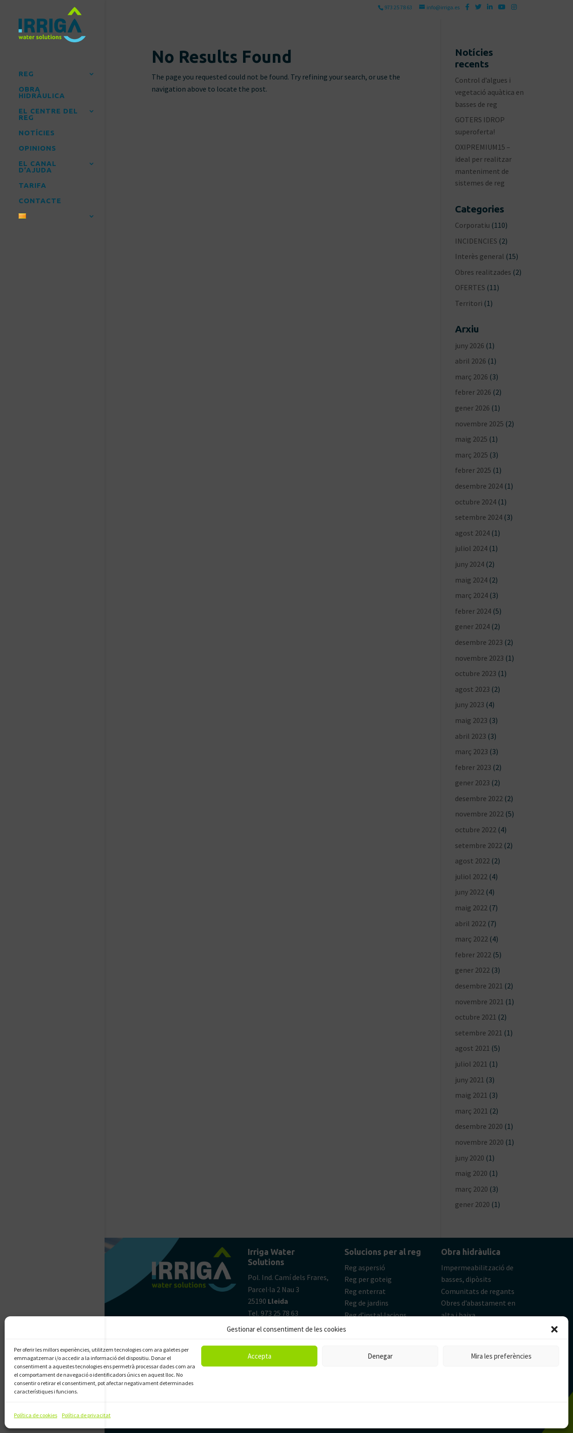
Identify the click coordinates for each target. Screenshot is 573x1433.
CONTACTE (40, 197)
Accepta (259, 1356)
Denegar (380, 1356)
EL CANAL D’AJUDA (38, 163)
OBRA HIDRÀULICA (42, 89)
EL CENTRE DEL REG (48, 111)
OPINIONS (37, 144)
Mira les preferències (501, 1356)
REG (26, 70)
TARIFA (32, 182)
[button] (554, 1329)
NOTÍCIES (37, 129)
